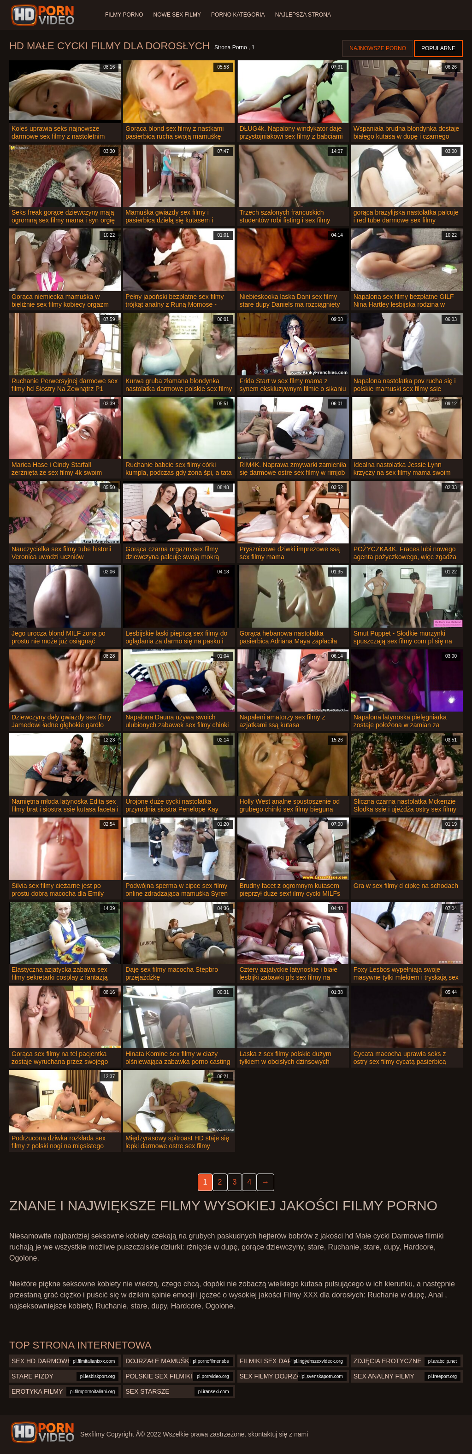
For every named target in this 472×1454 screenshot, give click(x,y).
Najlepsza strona (305, 15)
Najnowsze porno (377, 48)
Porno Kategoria (239, 15)
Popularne (438, 48)
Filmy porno (124, 15)
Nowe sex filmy (177, 15)
